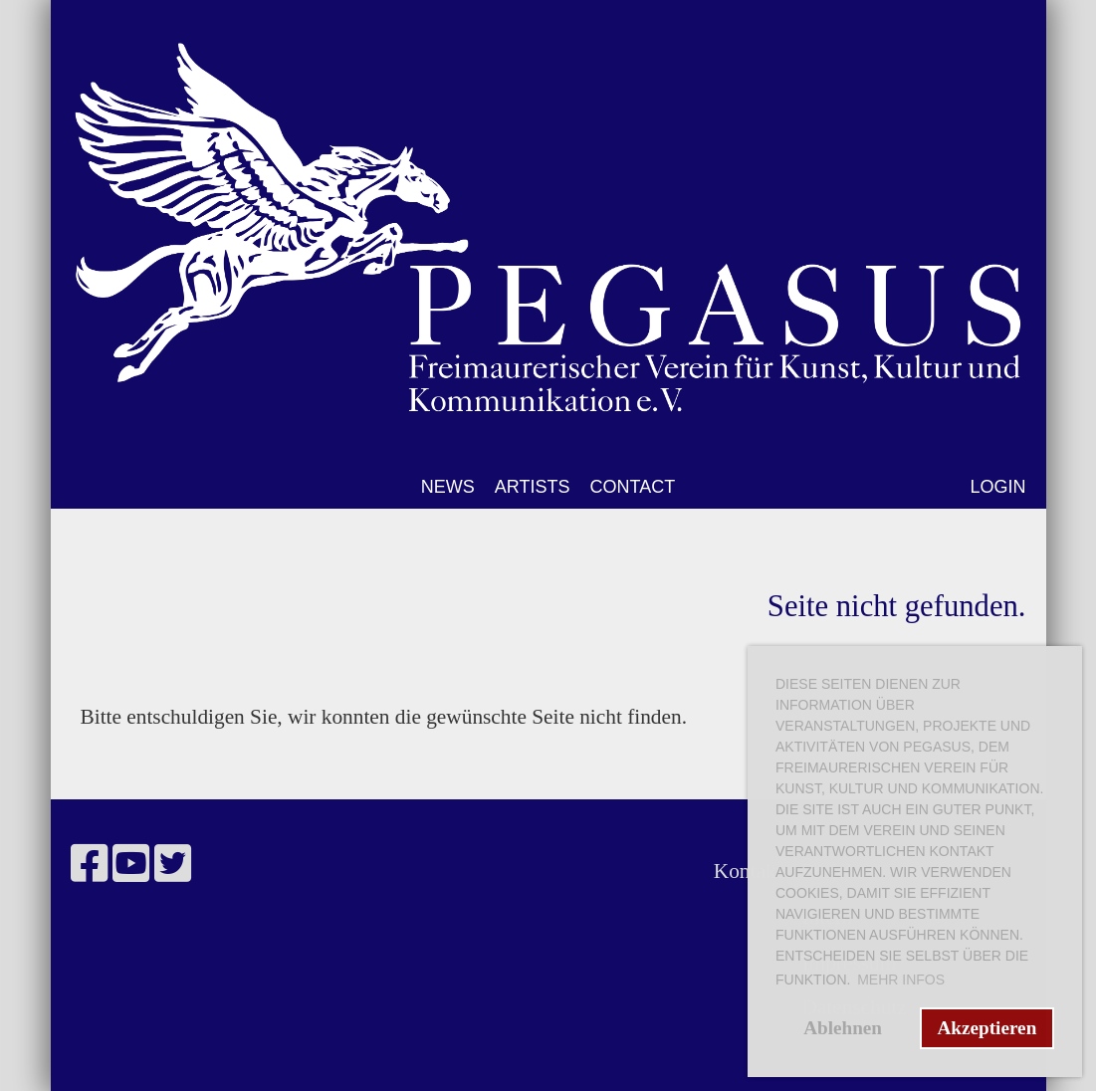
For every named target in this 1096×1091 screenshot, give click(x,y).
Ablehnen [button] (842, 1027)
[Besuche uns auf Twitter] (172, 864)
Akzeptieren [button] (986, 1027)
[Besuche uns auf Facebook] (89, 864)
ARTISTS (532, 487)
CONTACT (633, 487)
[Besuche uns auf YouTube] (130, 864)
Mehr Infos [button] (901, 979)
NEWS (448, 487)
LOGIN (997, 487)
